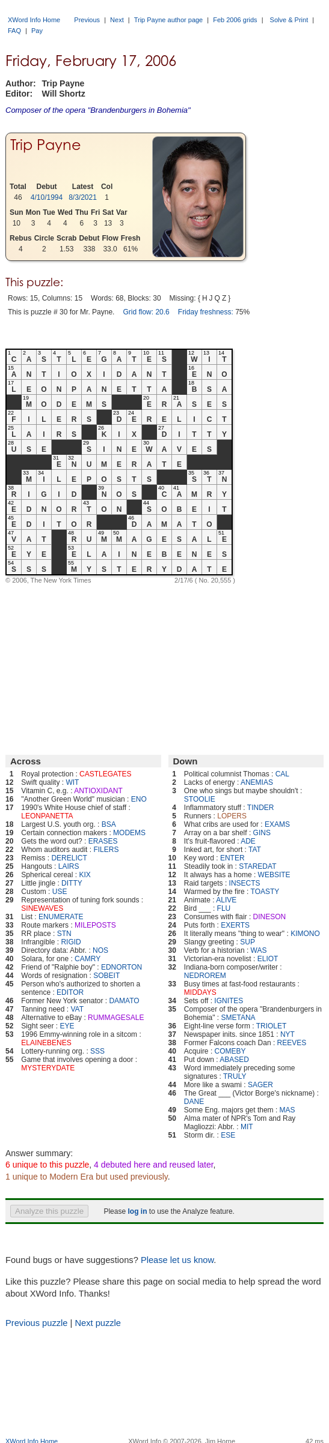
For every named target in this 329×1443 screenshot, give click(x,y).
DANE (194, 1101)
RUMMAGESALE (116, 1017)
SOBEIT (106, 975)
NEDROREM (205, 975)
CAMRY (87, 959)
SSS (97, 1051)
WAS (259, 950)
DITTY (71, 883)
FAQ (14, 30)
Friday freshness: (205, 312)
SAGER (260, 1085)
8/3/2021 (83, 197)
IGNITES (228, 1001)
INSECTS (244, 883)
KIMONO (305, 933)
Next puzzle (98, 1323)
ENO (139, 799)
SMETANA (238, 1017)
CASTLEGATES (105, 774)
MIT (247, 1127)
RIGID (71, 942)
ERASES (103, 841)
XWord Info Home (34, 19)
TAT (254, 849)
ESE (228, 1135)
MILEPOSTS (95, 925)
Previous (87, 19)
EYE (67, 1026)
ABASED (234, 1059)
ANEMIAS (257, 782)
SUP (247, 942)
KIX (84, 875)
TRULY (234, 1076)
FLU (224, 908)
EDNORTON (121, 967)
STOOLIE (199, 799)
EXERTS (235, 925)
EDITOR (70, 992)
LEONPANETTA (47, 816)
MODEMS (129, 833)
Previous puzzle (36, 1323)
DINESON (269, 917)
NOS (100, 950)
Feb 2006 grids (235, 19)
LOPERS (232, 816)
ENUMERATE (60, 917)
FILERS (105, 849)
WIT (72, 782)
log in (137, 1211)
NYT (287, 1034)
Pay (37, 30)
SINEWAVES (42, 908)
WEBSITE (274, 875)
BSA (109, 824)
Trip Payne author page (168, 19)
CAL (282, 774)
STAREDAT (257, 866)
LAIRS (68, 866)
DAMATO (124, 1001)
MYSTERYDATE (48, 1068)
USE (59, 891)
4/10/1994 (47, 197)
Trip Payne (45, 145)
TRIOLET (271, 1026)
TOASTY (265, 891)
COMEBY (230, 1051)
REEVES (292, 1043)
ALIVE (226, 900)
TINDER (260, 807)
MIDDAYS (200, 992)
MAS (287, 1110)
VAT (77, 1009)
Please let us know (177, 1260)
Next (117, 19)
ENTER (232, 858)
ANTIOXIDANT (98, 791)
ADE (248, 841)
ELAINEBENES (46, 1043)
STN (64, 933)
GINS (262, 833)
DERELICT (69, 858)
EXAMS (277, 824)
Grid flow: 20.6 (146, 312)
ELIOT (267, 959)
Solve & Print (289, 19)
